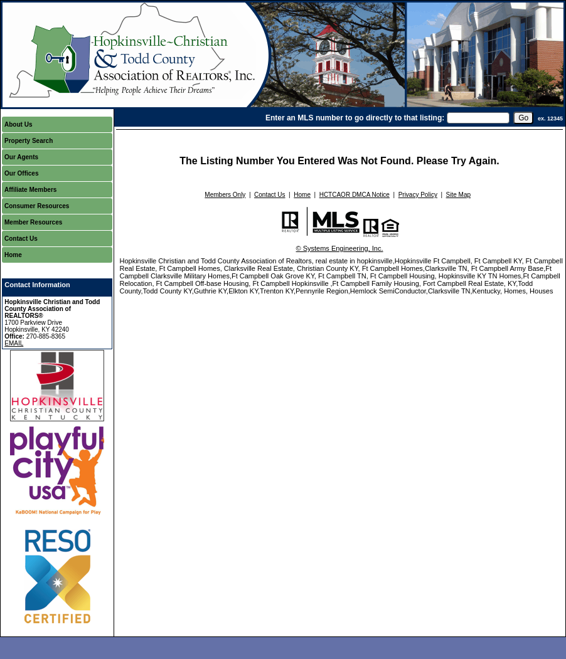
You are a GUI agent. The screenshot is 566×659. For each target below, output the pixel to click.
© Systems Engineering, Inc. (339, 248)
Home (13, 254)
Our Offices (21, 173)
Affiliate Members (30, 189)
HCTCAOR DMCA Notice (354, 194)
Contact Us (21, 238)
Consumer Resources (36, 206)
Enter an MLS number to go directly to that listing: (354, 117)
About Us (18, 124)
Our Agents (21, 157)
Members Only (225, 194)
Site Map (458, 194)
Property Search (28, 140)
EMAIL (13, 343)
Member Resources (33, 222)
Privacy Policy (417, 194)
